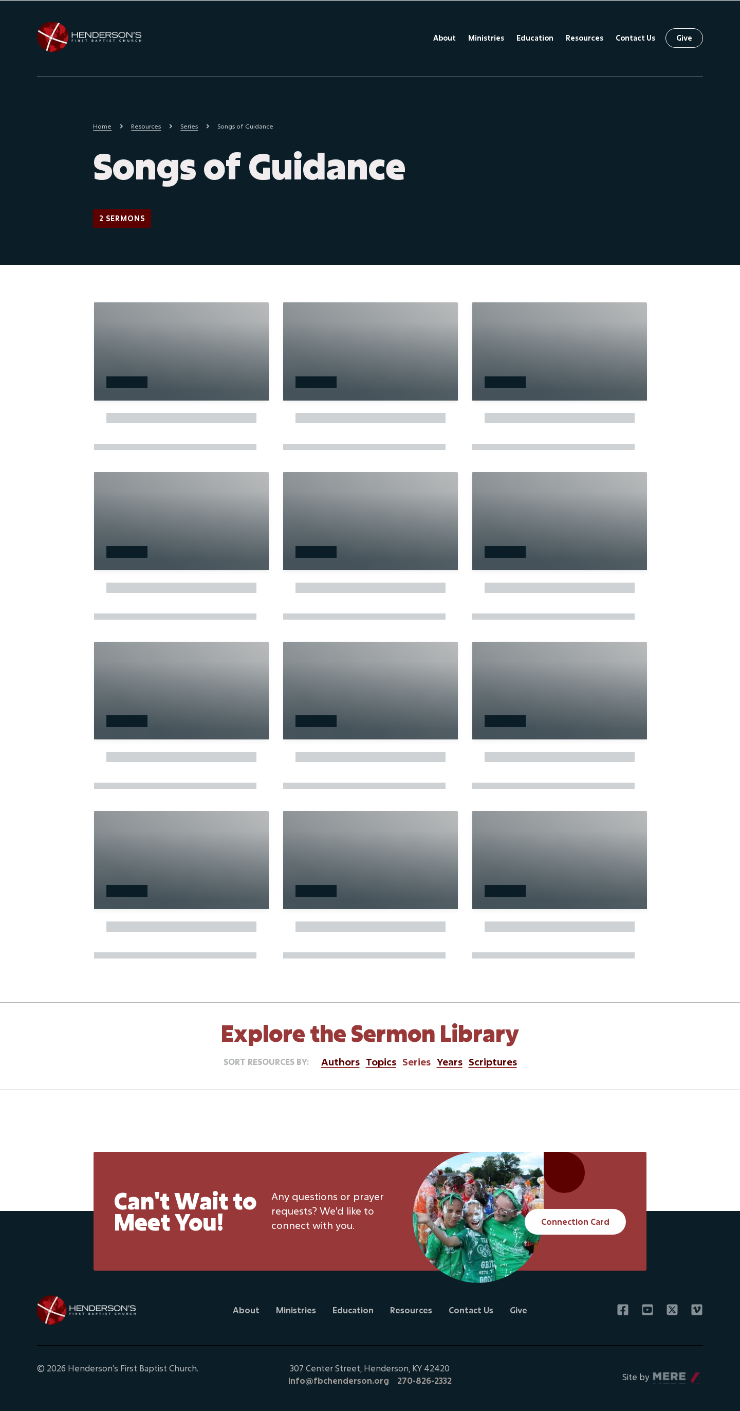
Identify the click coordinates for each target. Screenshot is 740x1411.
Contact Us (635, 38)
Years (449, 1061)
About (444, 38)
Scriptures (493, 1061)
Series (189, 126)
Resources (584, 38)
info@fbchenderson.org (338, 1380)
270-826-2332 (424, 1380)
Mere (663, 1374)
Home (102, 126)
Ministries (486, 38)
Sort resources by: (266, 1061)
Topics (381, 1061)
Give (684, 38)
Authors (340, 1061)
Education (534, 38)
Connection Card (575, 1221)
